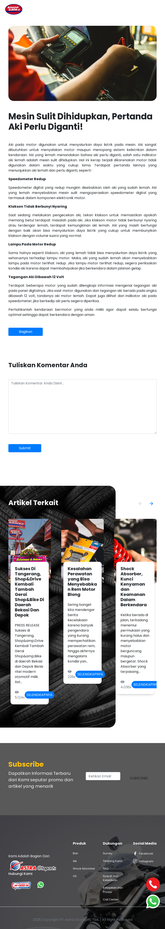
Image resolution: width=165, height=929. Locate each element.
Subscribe (139, 778)
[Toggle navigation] (154, 9)
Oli (74, 876)
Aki (75, 861)
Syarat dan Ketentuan (110, 878)
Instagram (143, 861)
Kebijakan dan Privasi (113, 890)
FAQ (105, 868)
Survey (107, 853)
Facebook (143, 853)
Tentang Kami (112, 861)
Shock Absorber (84, 868)
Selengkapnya (39, 694)
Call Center (111, 899)
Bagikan (25, 331)
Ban (75, 853)
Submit (25, 448)
